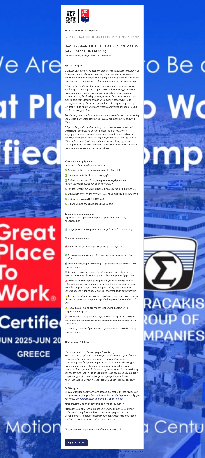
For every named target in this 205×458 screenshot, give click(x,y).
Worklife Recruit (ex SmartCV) (130, 451)
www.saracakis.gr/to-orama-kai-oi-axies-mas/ (99, 399)
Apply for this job (76, 442)
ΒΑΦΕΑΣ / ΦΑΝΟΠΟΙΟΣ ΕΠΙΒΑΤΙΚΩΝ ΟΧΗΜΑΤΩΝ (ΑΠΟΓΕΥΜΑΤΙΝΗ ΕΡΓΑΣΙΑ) (104, 37)
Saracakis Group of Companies (81, 30)
